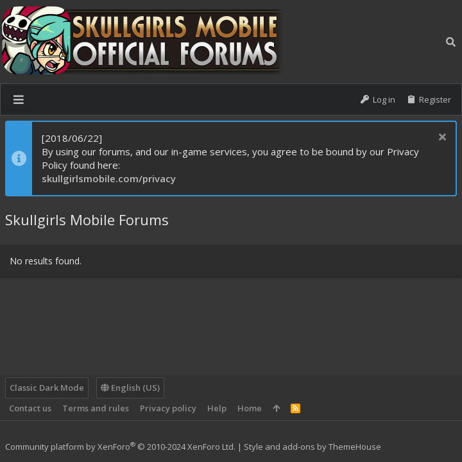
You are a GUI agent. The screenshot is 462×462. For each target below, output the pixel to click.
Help (217, 408)
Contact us (30, 408)
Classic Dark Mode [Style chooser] (47, 387)
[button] (18, 99)
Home (249, 408)
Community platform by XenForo (120, 446)
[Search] (451, 41)
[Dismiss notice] (440, 138)
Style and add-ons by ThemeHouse (312, 446)
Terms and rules (95, 408)
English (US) (130, 387)
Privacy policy (168, 408)
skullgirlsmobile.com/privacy (109, 178)
